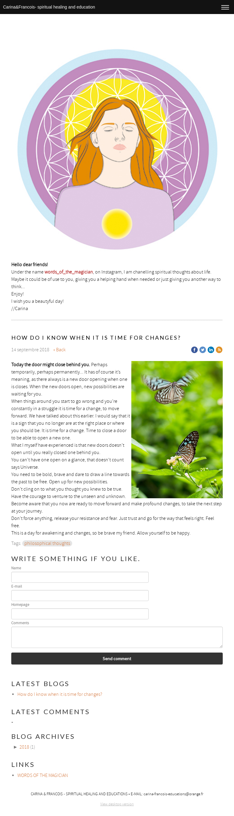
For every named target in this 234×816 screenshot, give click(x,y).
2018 (24, 747)
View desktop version (117, 804)
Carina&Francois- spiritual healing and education (49, 7)
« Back (59, 350)
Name (16, 568)
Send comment (117, 658)
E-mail (16, 586)
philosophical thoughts (47, 543)
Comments (20, 623)
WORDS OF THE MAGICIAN (42, 775)
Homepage (20, 605)
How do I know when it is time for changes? (59, 694)
